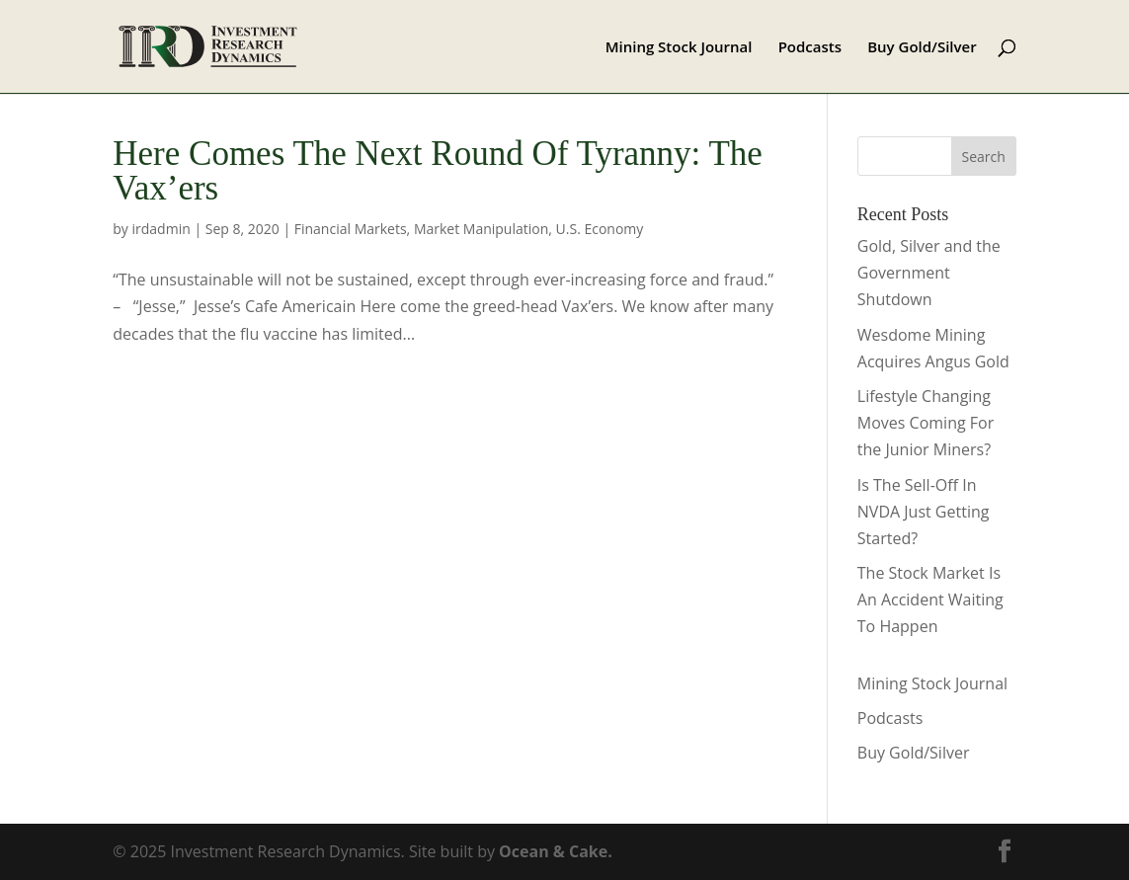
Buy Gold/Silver (922, 48)
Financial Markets (350, 228)
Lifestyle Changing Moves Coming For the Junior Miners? (925, 422)
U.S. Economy (600, 228)
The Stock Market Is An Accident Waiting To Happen (930, 599)
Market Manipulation (481, 228)
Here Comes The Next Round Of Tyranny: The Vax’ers (438, 170)
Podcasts (810, 48)
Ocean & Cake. (555, 851)
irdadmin (161, 228)
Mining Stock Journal (679, 48)
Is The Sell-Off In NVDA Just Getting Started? (923, 511)
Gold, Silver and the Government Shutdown (929, 272)
